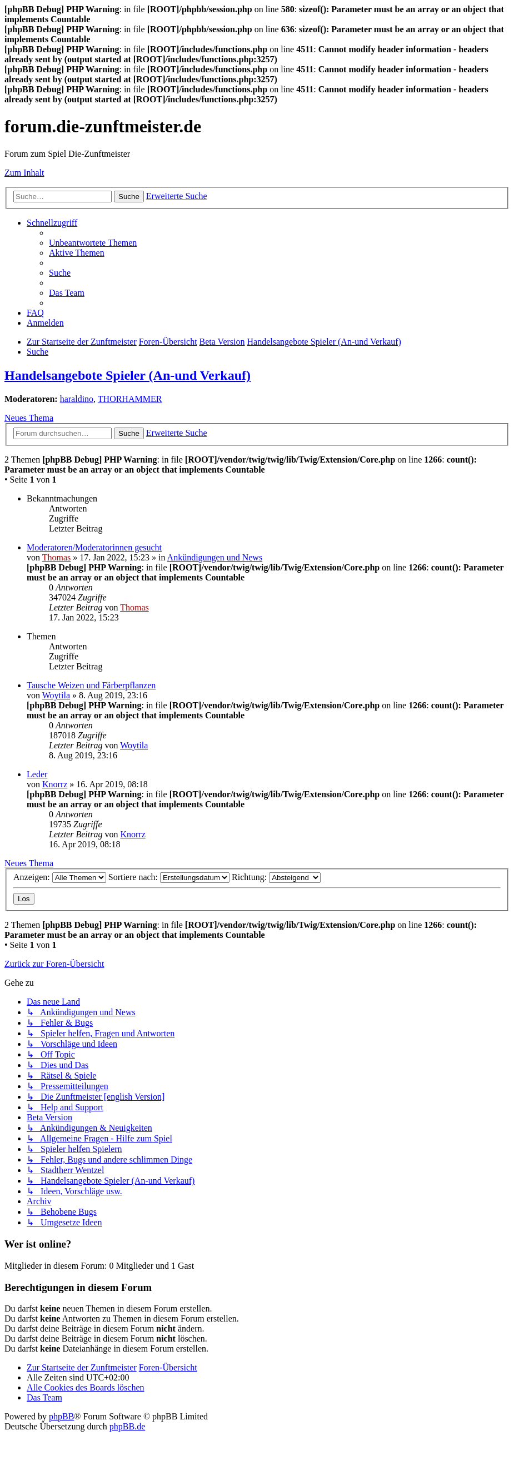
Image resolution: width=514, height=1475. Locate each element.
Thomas (56, 557)
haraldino (76, 399)
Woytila (56, 695)
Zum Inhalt (24, 172)
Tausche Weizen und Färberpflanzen (91, 685)
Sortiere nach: (168, 877)
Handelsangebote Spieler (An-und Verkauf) (127, 375)
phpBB (61, 1416)
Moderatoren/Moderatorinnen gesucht (94, 547)
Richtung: (276, 877)
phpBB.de (127, 1426)
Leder (37, 774)
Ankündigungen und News (215, 557)
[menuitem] (93, 242)
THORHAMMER (130, 399)
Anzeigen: (59, 877)
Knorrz (54, 784)
